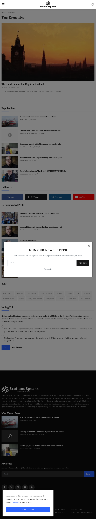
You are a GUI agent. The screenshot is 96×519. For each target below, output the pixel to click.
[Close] (89, 246)
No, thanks (48, 269)
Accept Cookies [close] (28, 509)
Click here (15, 503)
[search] (93, 4)
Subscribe (83, 263)
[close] (50, 492)
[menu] (3, 4)
